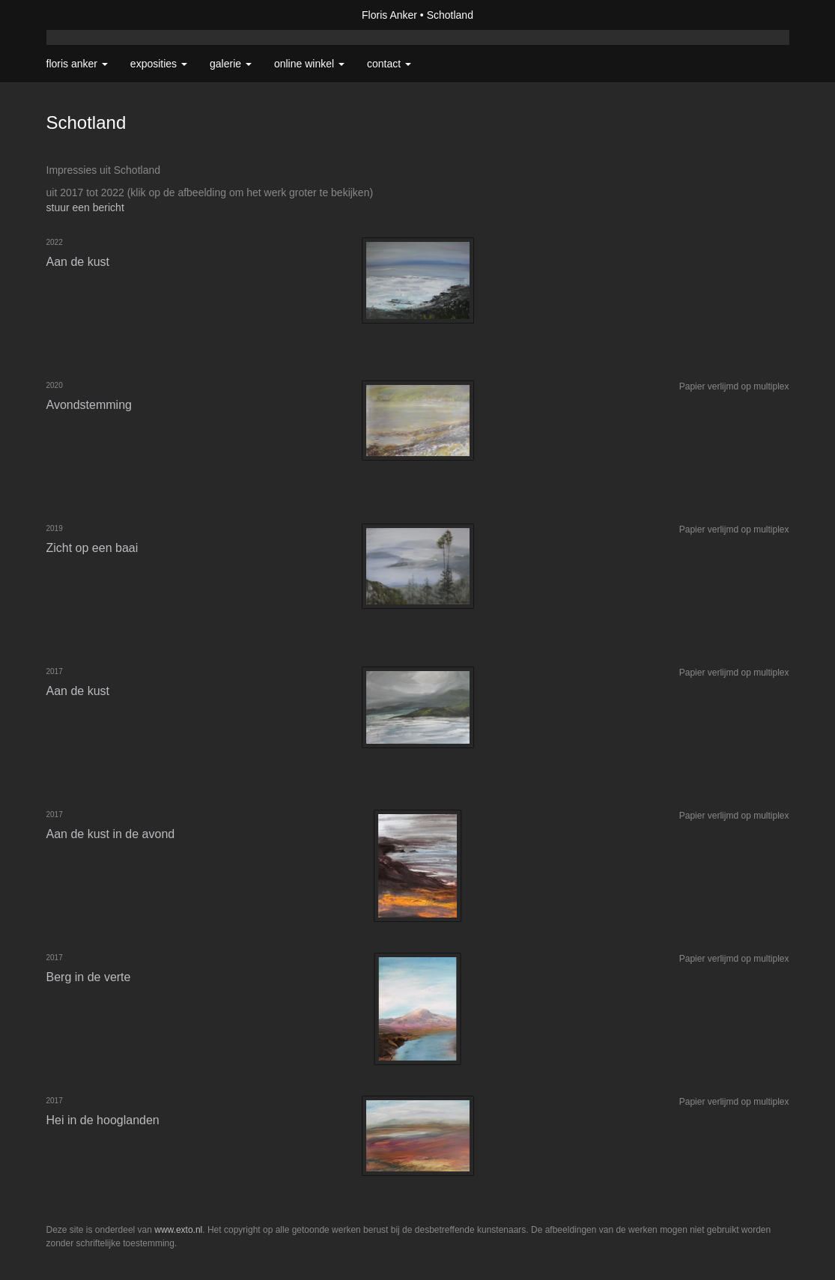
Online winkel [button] (309, 64)
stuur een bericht (85, 207)
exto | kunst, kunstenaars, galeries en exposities (88, 15)
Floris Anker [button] (77, 64)
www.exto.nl (178, 1230)
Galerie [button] (231, 64)
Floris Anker (389, 15)
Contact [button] (389, 64)
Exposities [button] (158, 64)
